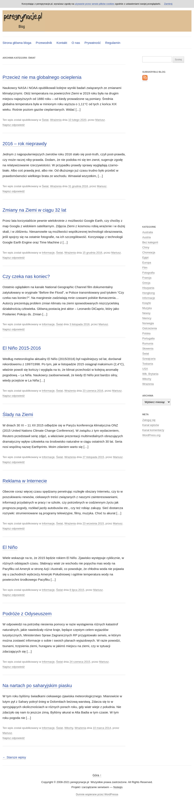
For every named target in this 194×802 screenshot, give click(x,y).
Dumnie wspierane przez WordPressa (97, 794)
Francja (146, 277)
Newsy (146, 313)
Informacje (48, 252)
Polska (146, 333)
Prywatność (92, 42)
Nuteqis (118, 787)
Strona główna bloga (17, 42)
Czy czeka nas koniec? (26, 276)
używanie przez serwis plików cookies (94, 4)
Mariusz (100, 119)
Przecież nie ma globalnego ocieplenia (42, 77)
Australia (147, 232)
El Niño (10, 547)
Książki (146, 303)
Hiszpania (148, 287)
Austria (146, 237)
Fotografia (148, 272)
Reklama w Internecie (25, 481)
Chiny (145, 247)
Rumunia (147, 343)
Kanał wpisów (150, 425)
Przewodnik (44, 42)
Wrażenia (56, 119)
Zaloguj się (149, 420)
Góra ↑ (96, 775)
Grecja (146, 282)
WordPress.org (151, 435)
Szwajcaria (149, 358)
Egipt (145, 257)
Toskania (147, 363)
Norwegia (148, 323)
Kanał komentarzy (153, 430)
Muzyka (147, 308)
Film (145, 267)
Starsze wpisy (14, 757)
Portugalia (148, 338)
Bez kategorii (150, 242)
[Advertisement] (159, 153)
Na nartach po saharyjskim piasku (37, 685)
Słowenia (147, 348)
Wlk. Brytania (150, 373)
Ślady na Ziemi (18, 414)
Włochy (68, 727)
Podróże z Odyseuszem (27, 613)
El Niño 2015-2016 (22, 348)
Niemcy (146, 318)
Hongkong (148, 292)
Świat (45, 119)
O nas (76, 42)
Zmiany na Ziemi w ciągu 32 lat (34, 210)
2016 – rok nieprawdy (25, 143)
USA (145, 368)
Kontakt (62, 42)
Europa (146, 262)
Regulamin (112, 42)
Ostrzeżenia (149, 328)
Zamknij (168, 4)
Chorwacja (148, 252)
